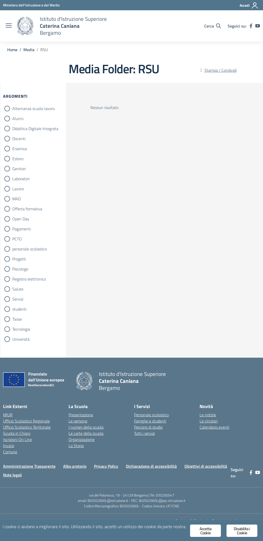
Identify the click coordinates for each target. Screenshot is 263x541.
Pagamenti (21, 229)
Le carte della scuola (86, 433)
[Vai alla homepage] (25, 26)
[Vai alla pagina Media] (28, 50)
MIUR (8, 415)
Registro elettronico (29, 279)
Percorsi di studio (148, 427)
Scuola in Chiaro (16, 433)
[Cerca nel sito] (212, 26)
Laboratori (21, 179)
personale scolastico (29, 249)
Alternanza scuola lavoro (33, 108)
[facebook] (251, 26)
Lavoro (18, 189)
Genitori (19, 169)
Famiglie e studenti (150, 421)
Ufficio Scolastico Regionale (26, 421)
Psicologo (20, 269)
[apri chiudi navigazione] (9, 26)
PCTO (17, 239)
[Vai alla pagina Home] (12, 50)
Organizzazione (82, 439)
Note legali (12, 475)
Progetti (19, 259)
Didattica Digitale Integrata (35, 128)
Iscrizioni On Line (17, 439)
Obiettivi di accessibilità (205, 466)
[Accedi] (249, 5)
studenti (19, 309)
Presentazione (81, 415)
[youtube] (257, 26)
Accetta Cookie (205, 531)
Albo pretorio (74, 466)
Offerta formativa (27, 209)
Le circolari (209, 421)
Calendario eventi (214, 427)
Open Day (20, 219)
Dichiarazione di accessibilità (151, 466)
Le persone (78, 421)
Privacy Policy (106, 466)
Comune (10, 452)
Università (21, 339)
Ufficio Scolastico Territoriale (27, 427)
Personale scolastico (151, 415)
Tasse (17, 319)
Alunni (17, 118)
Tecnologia (21, 329)
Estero (17, 159)
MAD (16, 199)
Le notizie (208, 415)
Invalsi (8, 446)
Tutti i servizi (144, 433)
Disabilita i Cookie (242, 531)
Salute (17, 289)
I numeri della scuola (86, 427)
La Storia (76, 446)
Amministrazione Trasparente (29, 466)
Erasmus (19, 149)
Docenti (18, 139)
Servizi (17, 299)
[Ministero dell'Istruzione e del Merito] (31, 5)
